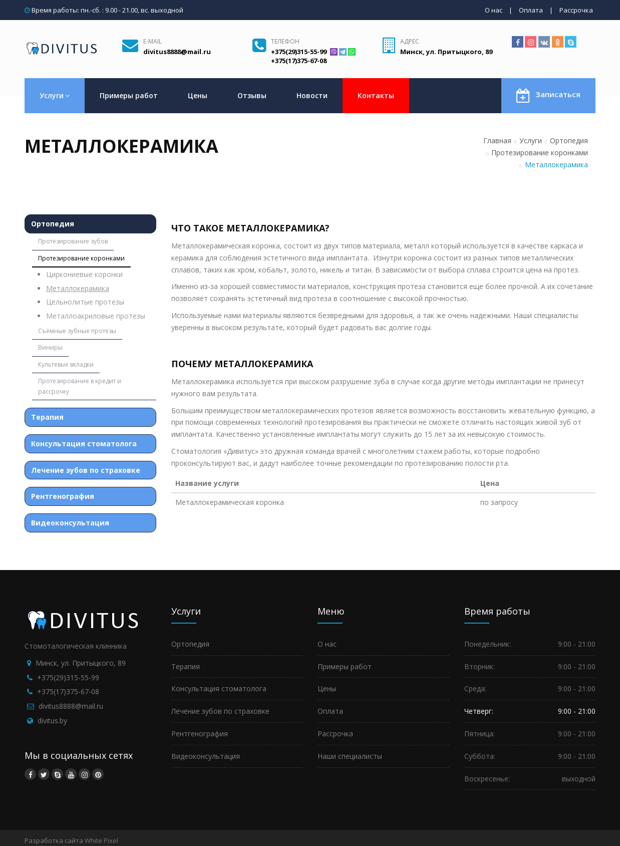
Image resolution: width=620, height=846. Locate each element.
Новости (312, 95)
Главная (497, 140)
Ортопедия (569, 140)
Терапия (47, 417)
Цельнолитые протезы (85, 302)
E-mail (152, 41)
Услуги (55, 95)
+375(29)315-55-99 (68, 677)
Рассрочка (576, 10)
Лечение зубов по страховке (85, 470)
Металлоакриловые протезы (95, 316)
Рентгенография (62, 496)
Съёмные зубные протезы (77, 331)
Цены (197, 95)
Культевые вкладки (66, 364)
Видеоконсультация (70, 522)
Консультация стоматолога (84, 443)
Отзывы (251, 95)
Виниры (50, 347)
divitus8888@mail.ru (71, 706)
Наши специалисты (350, 756)
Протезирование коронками (539, 152)
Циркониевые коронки (84, 274)
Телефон (285, 41)
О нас (493, 10)
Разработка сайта (54, 840)
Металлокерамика (77, 288)
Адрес (409, 41)
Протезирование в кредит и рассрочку (79, 386)
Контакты (376, 95)
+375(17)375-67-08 (68, 691)
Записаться (548, 95)
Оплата (531, 10)
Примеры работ (129, 95)
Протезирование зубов (73, 241)
